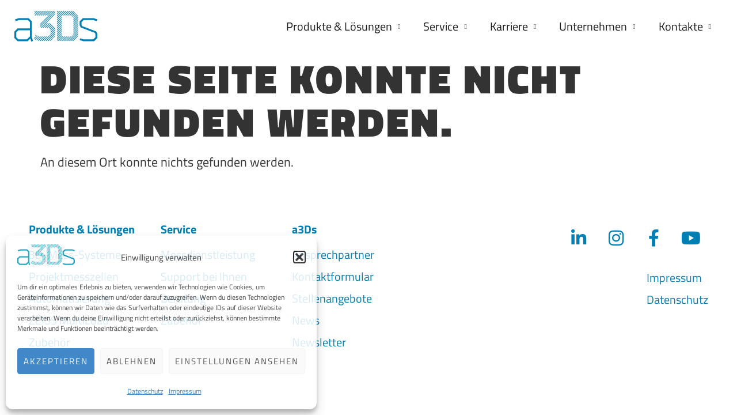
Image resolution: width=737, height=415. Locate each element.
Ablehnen (132, 361)
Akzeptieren (56, 361)
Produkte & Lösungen (343, 26)
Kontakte (685, 26)
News (306, 317)
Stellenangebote (332, 295)
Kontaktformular (333, 273)
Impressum (185, 391)
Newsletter (319, 339)
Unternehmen (597, 26)
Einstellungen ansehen (237, 361)
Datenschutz (145, 391)
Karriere (513, 26)
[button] (299, 257)
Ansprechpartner (333, 252)
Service (444, 26)
